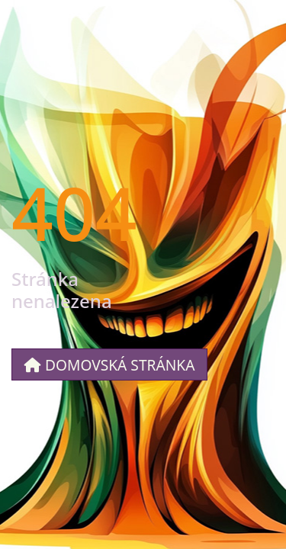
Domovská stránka (109, 365)
